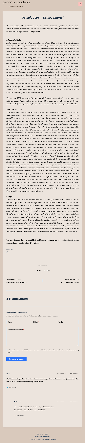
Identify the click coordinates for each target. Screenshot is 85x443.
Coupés (38, 270)
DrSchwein (18, 402)
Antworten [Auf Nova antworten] (73, 373)
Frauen (47, 270)
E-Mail (36, 322)
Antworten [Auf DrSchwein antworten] (73, 402)
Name (10, 322)
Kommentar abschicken (16, 359)
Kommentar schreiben (16, 329)
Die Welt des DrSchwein (16, 2)
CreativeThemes (50, 439)
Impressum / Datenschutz (42, 436)
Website (60, 322)
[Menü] (80, 4)
